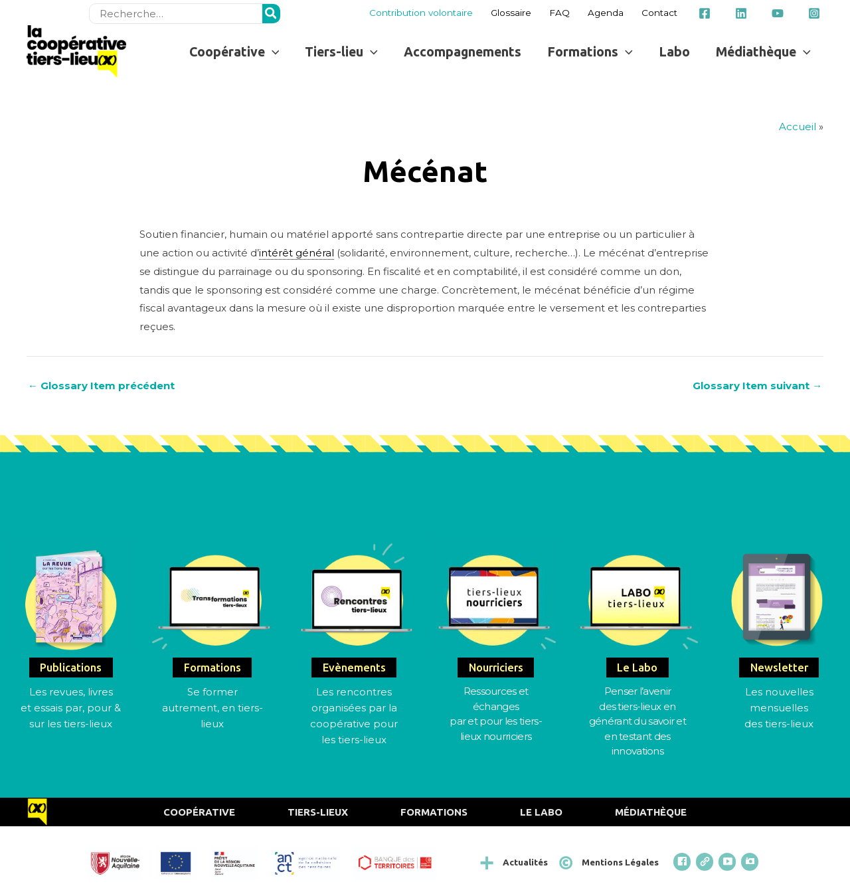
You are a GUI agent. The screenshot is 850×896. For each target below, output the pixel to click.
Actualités (525, 862)
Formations (434, 812)
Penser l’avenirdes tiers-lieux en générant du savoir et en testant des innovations (637, 721)
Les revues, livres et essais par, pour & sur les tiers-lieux (71, 707)
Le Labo (541, 812)
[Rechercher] (271, 13)
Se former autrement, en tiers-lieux (212, 707)
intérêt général (296, 252)
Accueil (797, 126)
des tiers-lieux (778, 723)
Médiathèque (651, 812)
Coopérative (199, 812)
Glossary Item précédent (101, 386)
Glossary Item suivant (757, 386)
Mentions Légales (620, 862)
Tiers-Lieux (318, 812)
